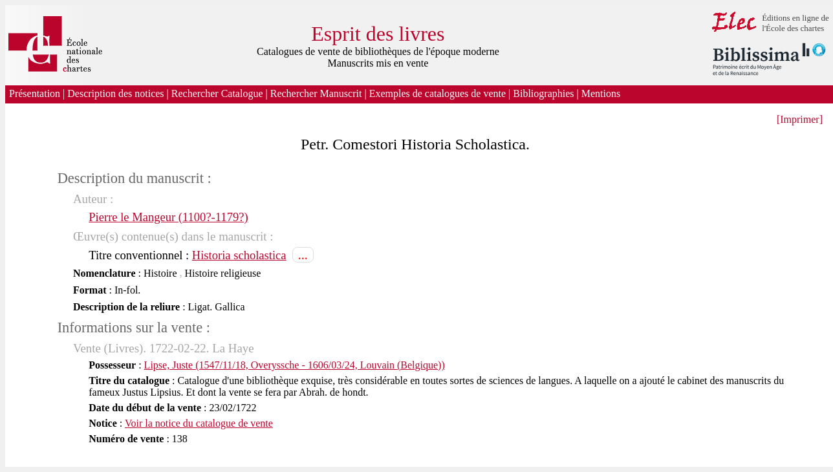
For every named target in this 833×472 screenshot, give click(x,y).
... (303, 255)
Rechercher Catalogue (217, 93)
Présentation (34, 93)
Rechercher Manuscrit (316, 93)
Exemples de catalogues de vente (437, 93)
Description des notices (115, 93)
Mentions (602, 93)
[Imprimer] (800, 119)
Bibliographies (543, 93)
